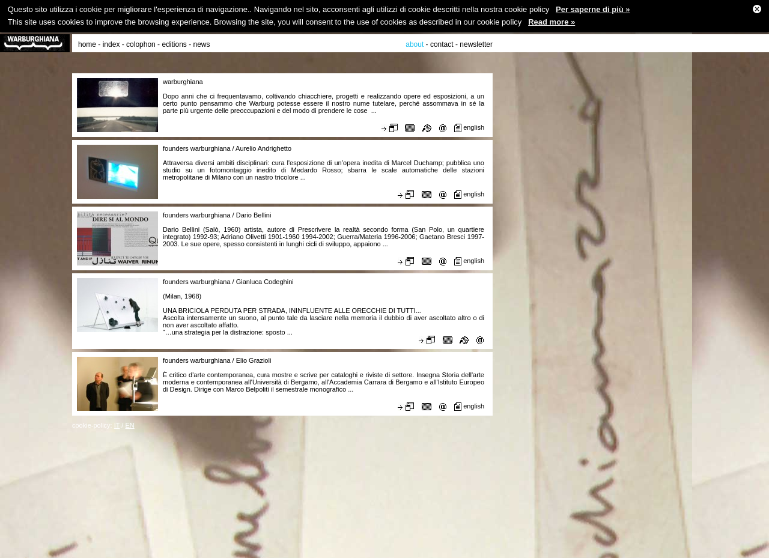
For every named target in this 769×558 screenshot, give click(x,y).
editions (174, 44)
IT (117, 425)
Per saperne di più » (593, 9)
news (201, 44)
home (87, 44)
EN (129, 425)
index (111, 44)
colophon (141, 44)
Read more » (551, 21)
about (415, 44)
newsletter (476, 44)
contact (442, 44)
